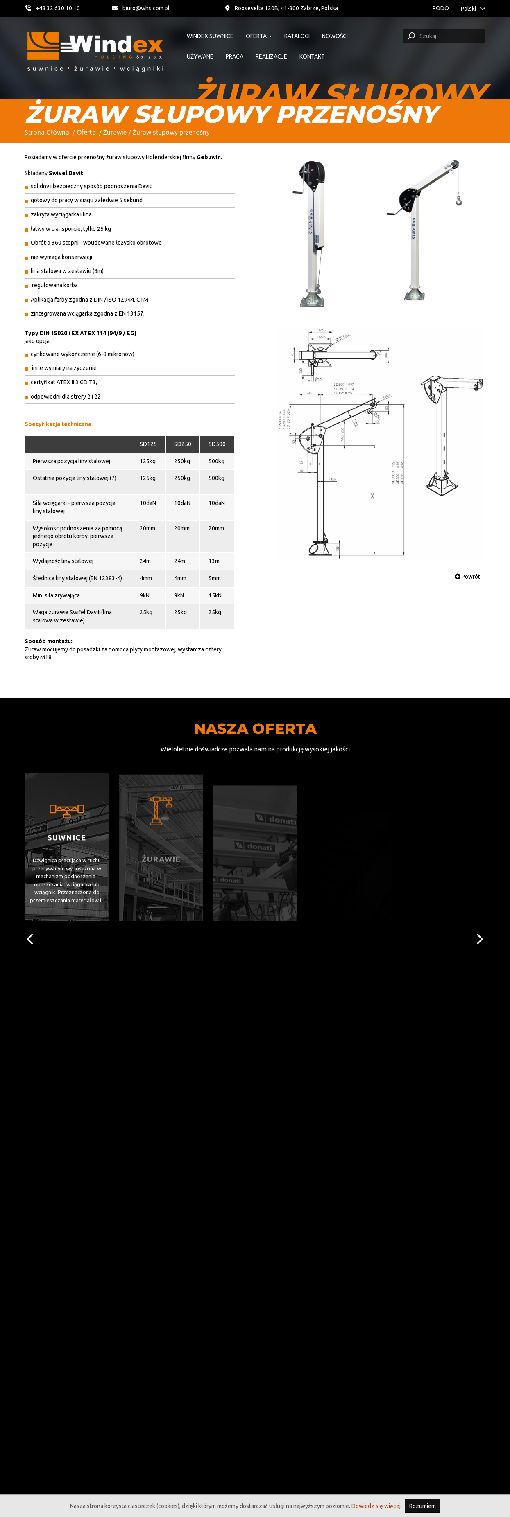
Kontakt (309, 56)
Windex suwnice (207, 36)
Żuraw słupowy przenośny (171, 132)
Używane (197, 56)
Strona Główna (47, 132)
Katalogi (294, 36)
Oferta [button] (256, 36)
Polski (473, 8)
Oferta (86, 132)
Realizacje (269, 56)
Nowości (332, 36)
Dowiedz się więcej (376, 1506)
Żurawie (115, 132)
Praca (232, 56)
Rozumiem (422, 1506)
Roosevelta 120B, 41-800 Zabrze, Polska (304, 8)
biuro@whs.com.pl (163, 8)
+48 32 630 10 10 (52, 8)
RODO (438, 8)
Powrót (467, 576)
